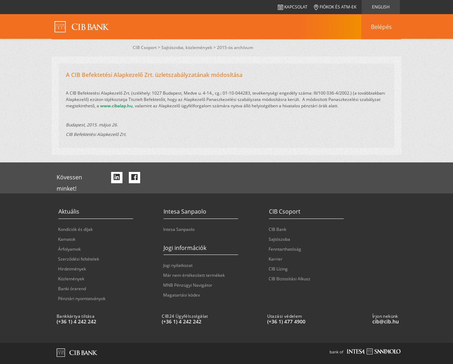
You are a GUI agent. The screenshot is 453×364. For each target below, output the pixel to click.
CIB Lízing (278, 269)
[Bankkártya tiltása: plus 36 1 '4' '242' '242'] (106, 322)
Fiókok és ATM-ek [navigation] (335, 7)
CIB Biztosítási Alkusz (289, 279)
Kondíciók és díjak (75, 229)
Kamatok (66, 239)
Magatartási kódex (181, 295)
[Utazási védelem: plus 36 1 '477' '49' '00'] (317, 322)
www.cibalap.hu (116, 106)
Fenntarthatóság (285, 249)
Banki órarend (72, 289)
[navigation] (381, 26)
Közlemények (71, 279)
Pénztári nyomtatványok (81, 299)
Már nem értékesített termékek (194, 275)
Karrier (275, 259)
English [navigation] (381, 7)
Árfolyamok (69, 249)
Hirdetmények (72, 269)
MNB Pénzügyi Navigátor (187, 285)
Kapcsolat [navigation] (293, 7)
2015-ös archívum (235, 47)
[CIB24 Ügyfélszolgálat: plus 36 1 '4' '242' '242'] (211, 322)
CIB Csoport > (147, 47)
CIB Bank (277, 229)
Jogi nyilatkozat (178, 265)
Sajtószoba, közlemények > (189, 47)
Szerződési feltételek (78, 259)
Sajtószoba (279, 239)
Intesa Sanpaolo (179, 229)
